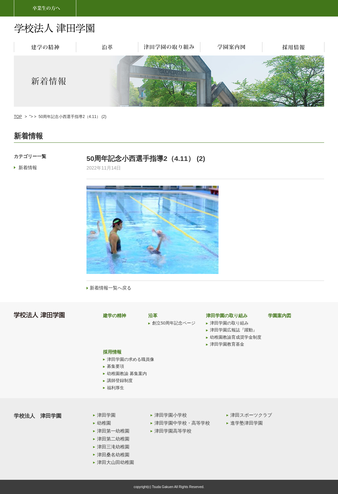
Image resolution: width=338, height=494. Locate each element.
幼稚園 (104, 423)
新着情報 (27, 167)
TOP (18, 116)
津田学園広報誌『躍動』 (233, 330)
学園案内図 (279, 315)
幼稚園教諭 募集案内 (127, 373)
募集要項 (115, 366)
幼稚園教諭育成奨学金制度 (235, 337)
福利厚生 (115, 388)
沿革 (152, 315)
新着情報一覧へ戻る (110, 287)
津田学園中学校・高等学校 (182, 423)
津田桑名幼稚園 (113, 454)
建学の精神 (114, 315)
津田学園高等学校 (172, 431)
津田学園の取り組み (227, 315)
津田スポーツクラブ (251, 415)
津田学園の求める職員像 (130, 359)
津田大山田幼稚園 (115, 462)
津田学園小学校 (170, 415)
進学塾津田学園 (246, 423)
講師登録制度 (120, 380)
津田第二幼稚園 (113, 438)
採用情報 (112, 352)
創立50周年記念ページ (173, 323)
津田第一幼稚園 (113, 431)
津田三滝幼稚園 (113, 446)
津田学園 (106, 415)
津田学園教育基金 (227, 344)
